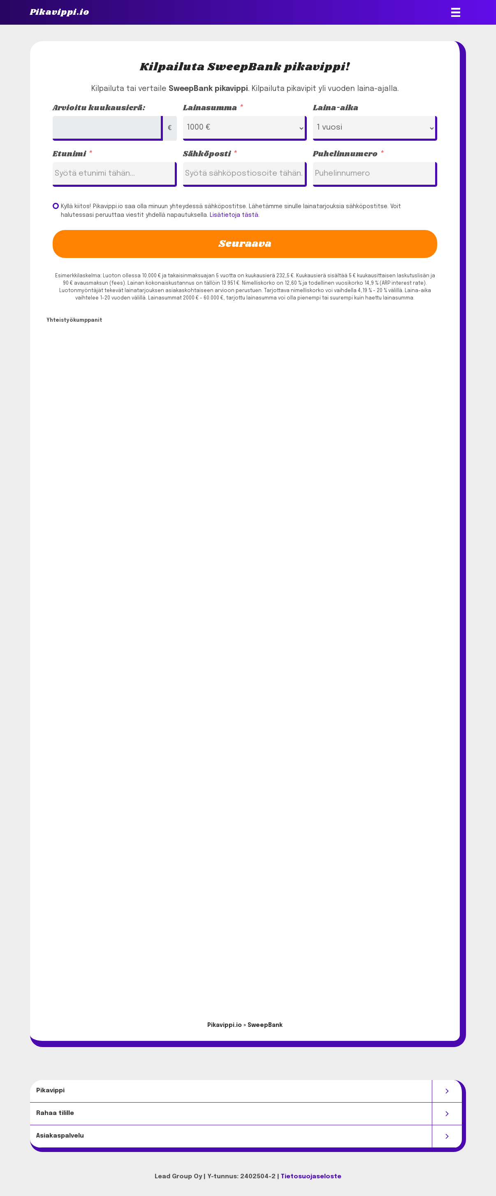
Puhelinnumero (345, 154)
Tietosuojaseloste (311, 1176)
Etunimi (69, 154)
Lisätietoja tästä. (235, 215)
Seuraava (244, 243)
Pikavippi (50, 1090)
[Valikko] (455, 12)
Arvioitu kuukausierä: (99, 108)
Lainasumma (210, 108)
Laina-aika (335, 108)
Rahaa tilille (55, 1113)
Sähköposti (207, 154)
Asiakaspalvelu (60, 1136)
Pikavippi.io (224, 1025)
